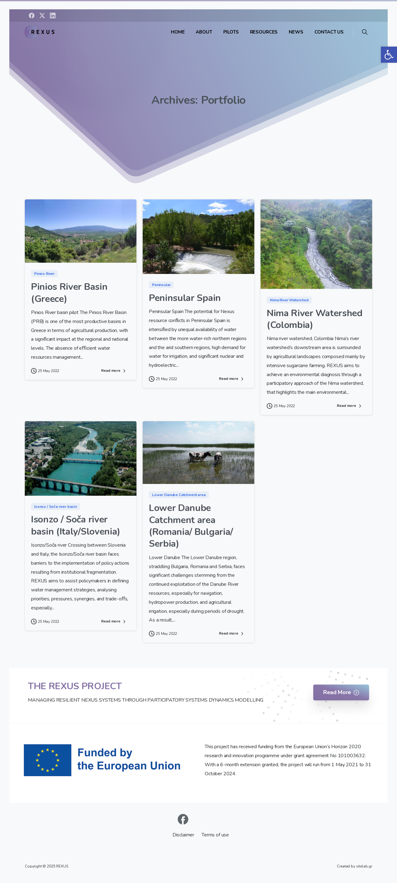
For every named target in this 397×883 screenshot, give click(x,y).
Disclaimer (183, 834)
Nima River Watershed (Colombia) (315, 319)
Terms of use (215, 834)
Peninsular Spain (185, 298)
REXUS (62, 866)
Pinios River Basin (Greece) (69, 293)
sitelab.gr (364, 866)
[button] (389, 55)
